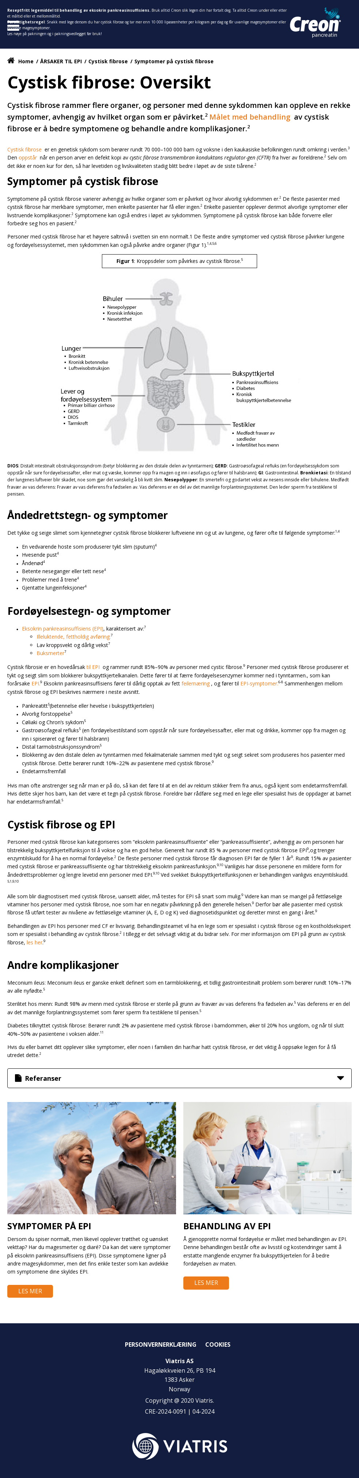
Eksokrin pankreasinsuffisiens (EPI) (62, 628)
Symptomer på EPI (49, 1226)
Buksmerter (50, 653)
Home (26, 61)
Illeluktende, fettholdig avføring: (74, 636)
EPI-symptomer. (259, 683)
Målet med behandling (250, 117)
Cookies (217, 1344)
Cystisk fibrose (108, 61)
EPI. (35, 683)
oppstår (28, 157)
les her (34, 942)
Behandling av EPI (227, 1226)
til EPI (94, 666)
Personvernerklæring (160, 1344)
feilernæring (196, 683)
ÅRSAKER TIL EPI (61, 61)
